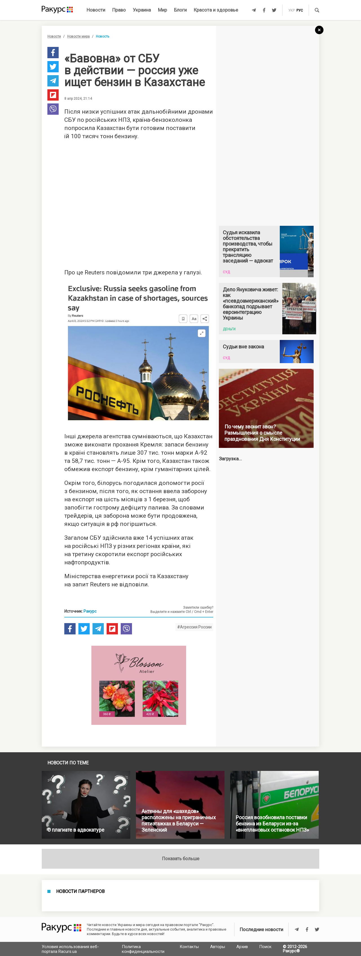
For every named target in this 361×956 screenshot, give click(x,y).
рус (299, 10)
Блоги (180, 10)
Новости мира (78, 36)
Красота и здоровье (216, 10)
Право (119, 10)
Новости (96, 10)
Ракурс (89, 611)
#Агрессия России (194, 627)
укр (291, 10)
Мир (162, 10)
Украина (142, 10)
